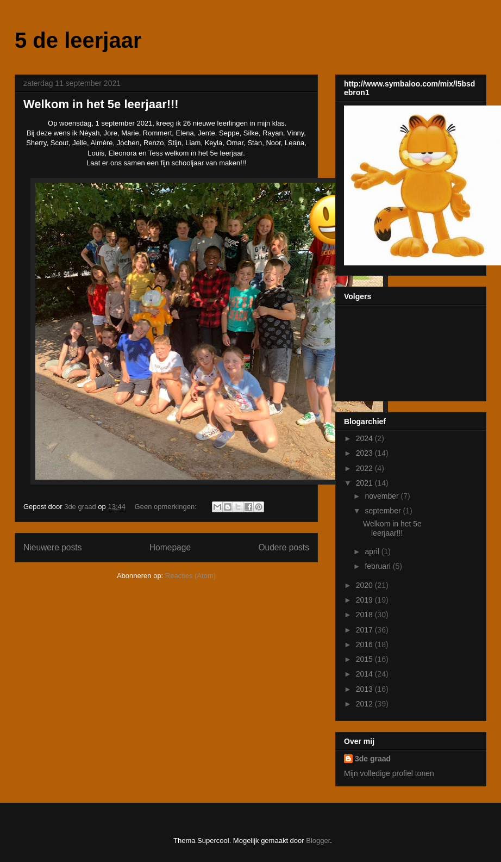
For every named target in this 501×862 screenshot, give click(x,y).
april (373, 551)
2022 (365, 468)
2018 (365, 614)
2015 (365, 659)
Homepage (170, 547)
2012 (365, 703)
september (384, 510)
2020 (365, 585)
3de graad (373, 758)
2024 (365, 438)
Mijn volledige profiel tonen (389, 773)
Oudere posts (283, 547)
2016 (365, 644)
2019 (365, 600)
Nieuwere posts (52, 547)
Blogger (318, 840)
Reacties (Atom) (190, 576)
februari (378, 566)
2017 (365, 629)
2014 (365, 673)
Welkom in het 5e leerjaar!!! (101, 104)
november (382, 496)
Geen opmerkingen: (167, 507)
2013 (365, 689)
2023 (365, 453)
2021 (365, 483)
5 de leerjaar (78, 40)
